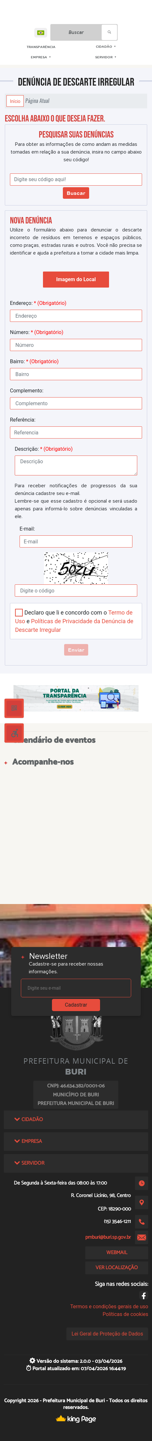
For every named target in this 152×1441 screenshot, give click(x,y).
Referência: (23, 420)
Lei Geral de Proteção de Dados (107, 1334)
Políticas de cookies (125, 1314)
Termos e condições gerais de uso (109, 1306)
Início (15, 101)
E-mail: (27, 529)
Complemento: (26, 391)
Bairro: (34, 361)
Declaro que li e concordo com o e (74, 621)
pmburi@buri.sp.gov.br (108, 1237)
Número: (36, 332)
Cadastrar (76, 1005)
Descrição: (44, 449)
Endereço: (38, 303)
